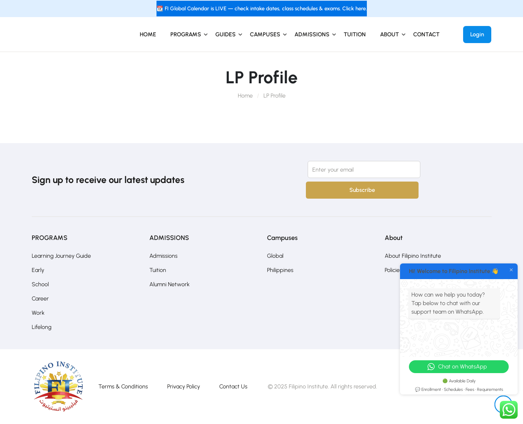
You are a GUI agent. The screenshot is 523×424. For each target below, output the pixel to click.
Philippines (280, 270)
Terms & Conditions (123, 386)
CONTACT (426, 34)
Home (245, 95)
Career (40, 298)
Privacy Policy (183, 386)
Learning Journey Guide (61, 255)
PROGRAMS (185, 34)
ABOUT (389, 34)
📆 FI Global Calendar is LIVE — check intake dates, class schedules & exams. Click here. (262, 8)
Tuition (157, 270)
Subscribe (362, 190)
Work (38, 312)
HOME (148, 34)
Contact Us (233, 386)
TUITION (355, 34)
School (40, 284)
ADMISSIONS (311, 34)
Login (477, 34)
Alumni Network (169, 284)
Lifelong (41, 327)
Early (38, 270)
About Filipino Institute (413, 255)
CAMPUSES (265, 34)
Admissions (163, 255)
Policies (393, 270)
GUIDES (225, 34)
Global (275, 255)
